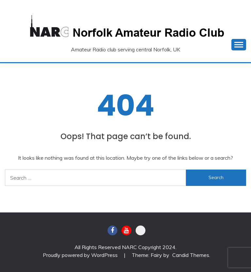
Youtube (126, 230)
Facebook (112, 230)
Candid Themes (190, 255)
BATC (140, 230)
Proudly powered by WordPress (81, 255)
